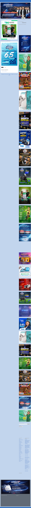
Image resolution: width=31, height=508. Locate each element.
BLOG (19, 440)
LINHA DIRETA (20, 452)
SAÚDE (20, 457)
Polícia (19, 455)
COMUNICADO (20, 442)
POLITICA (20, 454)
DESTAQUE (20, 447)
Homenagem (20, 451)
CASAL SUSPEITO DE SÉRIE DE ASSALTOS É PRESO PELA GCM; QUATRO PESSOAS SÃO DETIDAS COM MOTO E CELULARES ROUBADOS (27, 447)
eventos (20, 461)
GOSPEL (20, 450)
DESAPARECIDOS (21, 445)
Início (1, 19)
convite (19, 459)
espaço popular (20, 460)
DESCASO (20, 446)
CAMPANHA (20, 441)
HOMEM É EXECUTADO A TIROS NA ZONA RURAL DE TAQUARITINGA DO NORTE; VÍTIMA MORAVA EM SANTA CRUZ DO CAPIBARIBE (27, 441)
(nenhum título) (26, 454)
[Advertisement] (23, 247)
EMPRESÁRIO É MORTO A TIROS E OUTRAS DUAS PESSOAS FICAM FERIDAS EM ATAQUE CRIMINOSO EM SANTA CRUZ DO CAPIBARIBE (27, 451)
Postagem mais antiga (14, 74)
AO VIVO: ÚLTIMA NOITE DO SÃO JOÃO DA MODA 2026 (27, 458)
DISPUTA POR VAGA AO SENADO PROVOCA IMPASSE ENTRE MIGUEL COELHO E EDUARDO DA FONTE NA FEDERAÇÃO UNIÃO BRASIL (27, 466)
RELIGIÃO (20, 456)
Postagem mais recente (4, 74)
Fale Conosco (17, 19)
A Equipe (9, 19)
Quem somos (5, 19)
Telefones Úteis (12, 19)
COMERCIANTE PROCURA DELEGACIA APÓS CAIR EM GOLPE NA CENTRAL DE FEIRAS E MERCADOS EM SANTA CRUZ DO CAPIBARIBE (27, 461)
